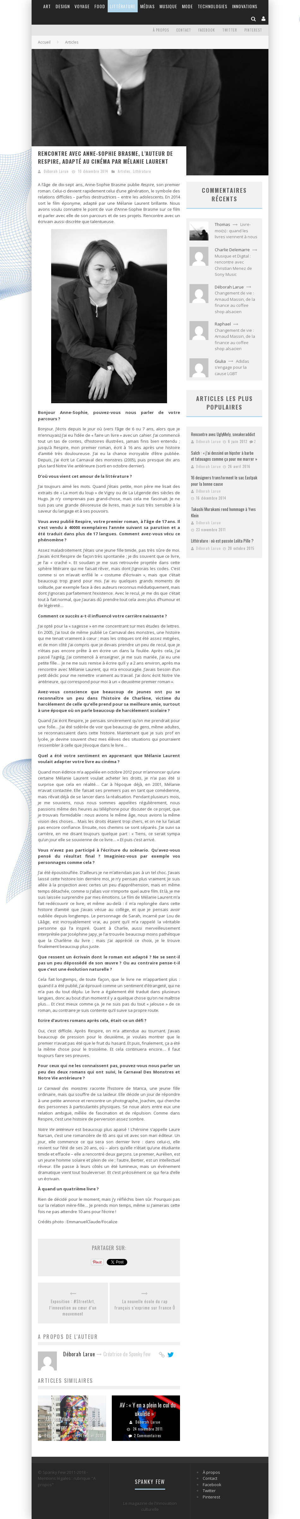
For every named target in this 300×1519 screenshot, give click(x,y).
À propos (161, 30)
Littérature (122, 6)
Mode (187, 6)
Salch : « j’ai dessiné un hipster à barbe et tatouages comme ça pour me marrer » (224, 456)
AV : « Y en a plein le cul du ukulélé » (148, 1409)
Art (47, 6)
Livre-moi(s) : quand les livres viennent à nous (236, 231)
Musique (168, 6)
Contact (183, 30)
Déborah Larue (56, 171)
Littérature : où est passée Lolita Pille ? (222, 541)
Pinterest (253, 30)
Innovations (244, 6)
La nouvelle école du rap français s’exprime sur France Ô (144, 1304)
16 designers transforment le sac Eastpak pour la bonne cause (224, 480)
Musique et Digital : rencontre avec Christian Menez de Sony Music (233, 265)
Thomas (222, 224)
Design (63, 6)
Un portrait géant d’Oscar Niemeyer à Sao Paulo (73, 1422)
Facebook (206, 30)
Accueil (44, 42)
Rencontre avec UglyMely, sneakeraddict (223, 434)
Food (99, 6)
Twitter (229, 30)
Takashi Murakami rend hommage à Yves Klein (223, 512)
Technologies (212, 6)
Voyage (82, 6)
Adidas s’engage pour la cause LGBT (232, 367)
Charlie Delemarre (232, 249)
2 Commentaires (147, 1435)
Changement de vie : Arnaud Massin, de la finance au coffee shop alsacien (235, 302)
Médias (147, 6)
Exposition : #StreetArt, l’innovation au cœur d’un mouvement (73, 1307)
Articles (124, 171)
